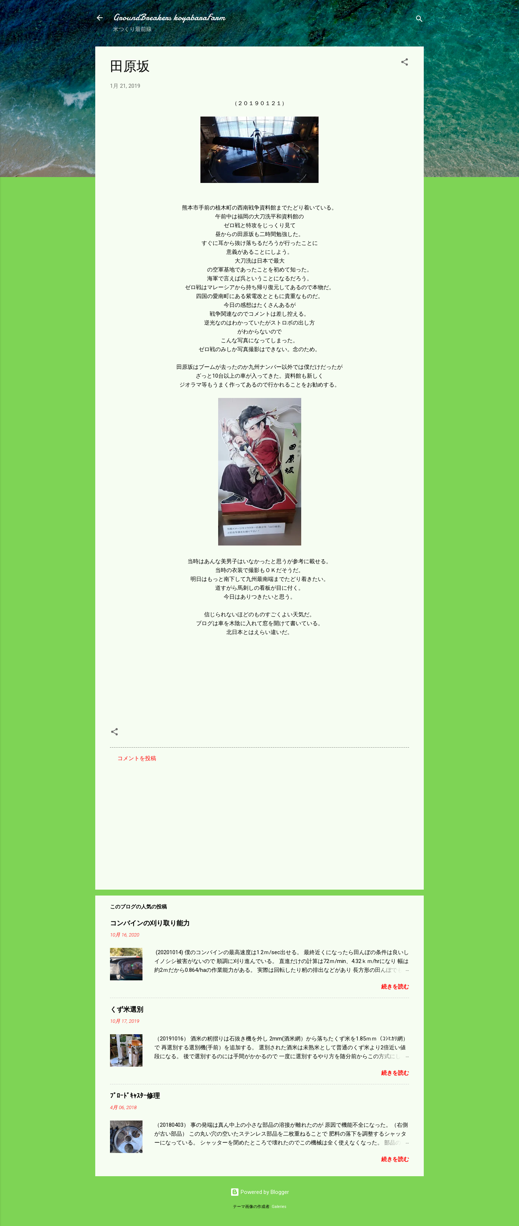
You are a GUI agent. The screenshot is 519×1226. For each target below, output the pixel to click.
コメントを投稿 (136, 758)
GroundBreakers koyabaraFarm (169, 17)
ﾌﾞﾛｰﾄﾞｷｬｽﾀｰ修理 (135, 1096)
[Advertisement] (259, 821)
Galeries (279, 1206)
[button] (404, 63)
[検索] (419, 20)
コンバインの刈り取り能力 (150, 923)
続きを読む (395, 986)
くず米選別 (126, 1009)
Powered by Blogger (259, 1192)
